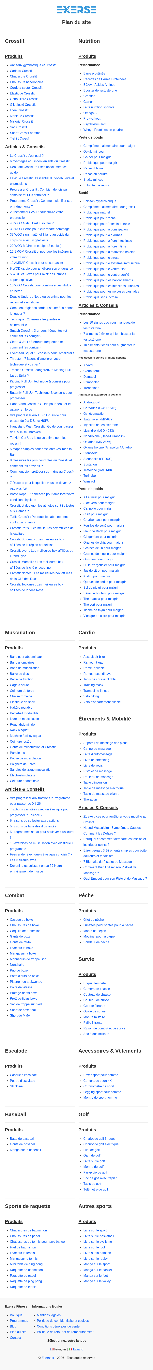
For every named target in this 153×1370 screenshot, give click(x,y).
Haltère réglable (21, 707)
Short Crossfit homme (25, 133)
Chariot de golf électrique (101, 1144)
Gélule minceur (94, 151)
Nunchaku (17, 964)
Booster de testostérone (100, 90)
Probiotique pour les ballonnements (108, 280)
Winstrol (89, 481)
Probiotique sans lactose (101, 297)
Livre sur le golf (94, 1161)
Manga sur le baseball (25, 1150)
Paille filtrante (93, 1022)
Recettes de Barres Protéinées (105, 79)
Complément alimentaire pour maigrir (109, 145)
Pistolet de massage (98, 771)
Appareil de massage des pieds (106, 743)
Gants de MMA (20, 942)
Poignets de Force (23, 764)
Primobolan (91, 382)
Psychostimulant (95, 124)
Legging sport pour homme (102, 1092)
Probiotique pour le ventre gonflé (106, 274)
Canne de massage (97, 748)
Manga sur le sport (97, 1264)
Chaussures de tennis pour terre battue (37, 1241)
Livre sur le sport (95, 1230)
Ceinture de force (22, 690)
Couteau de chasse (97, 994)
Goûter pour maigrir (97, 157)
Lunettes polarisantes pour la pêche (109, 925)
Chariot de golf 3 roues (99, 1138)
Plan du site (18, 1332)
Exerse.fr (48, 1358)
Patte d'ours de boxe (24, 976)
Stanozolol (91, 453)
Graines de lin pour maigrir (102, 548)
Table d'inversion (95, 782)
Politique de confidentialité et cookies (63, 1320)
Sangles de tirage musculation (31, 769)
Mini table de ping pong (26, 1264)
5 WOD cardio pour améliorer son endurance (41, 268)
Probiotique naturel (97, 212)
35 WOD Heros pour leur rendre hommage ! (40, 229)
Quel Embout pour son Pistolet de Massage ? (115, 878)
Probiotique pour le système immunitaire (112, 263)
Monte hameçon (95, 931)
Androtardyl (92, 402)
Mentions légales (49, 1315)
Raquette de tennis (23, 1287)
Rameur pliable (94, 668)
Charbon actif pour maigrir (102, 519)
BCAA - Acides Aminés (99, 84)
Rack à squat (19, 730)
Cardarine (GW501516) (100, 408)
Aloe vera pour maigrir (99, 503)
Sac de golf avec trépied (100, 1178)
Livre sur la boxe (21, 948)
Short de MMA (20, 1015)
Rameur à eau (93, 662)
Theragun (90, 799)
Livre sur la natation (97, 1253)
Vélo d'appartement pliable (102, 702)
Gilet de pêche (94, 919)
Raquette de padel (23, 1275)
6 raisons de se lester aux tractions (34, 820)
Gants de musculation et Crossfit (33, 747)
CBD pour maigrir (96, 514)
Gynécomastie (94, 413)
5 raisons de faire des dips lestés (33, 826)
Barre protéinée (94, 73)
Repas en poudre (96, 174)
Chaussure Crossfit (23, 76)
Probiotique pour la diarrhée (103, 235)
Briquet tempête (95, 983)
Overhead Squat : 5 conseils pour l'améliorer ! (42, 353)
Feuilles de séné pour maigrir (104, 525)
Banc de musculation (24, 668)
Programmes (19, 1320)
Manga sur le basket (98, 1270)
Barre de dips (19, 673)
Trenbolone (91, 388)
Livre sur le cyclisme (98, 1241)
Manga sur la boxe (23, 953)
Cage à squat (19, 685)
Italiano (78, 1349)
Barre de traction (21, 679)
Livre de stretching (96, 760)
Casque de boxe (21, 919)
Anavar (89, 365)
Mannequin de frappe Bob (28, 959)
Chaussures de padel (25, 1236)
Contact (15, 1337)
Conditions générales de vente (58, 1326)
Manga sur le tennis (24, 1258)
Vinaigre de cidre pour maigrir (104, 615)
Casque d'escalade (23, 1075)
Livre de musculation (24, 718)
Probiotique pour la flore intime (105, 246)
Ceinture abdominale (24, 781)
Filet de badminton (23, 1247)
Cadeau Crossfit (21, 71)
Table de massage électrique (104, 788)
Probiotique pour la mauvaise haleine (109, 252)
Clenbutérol (92, 371)
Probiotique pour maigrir (100, 162)
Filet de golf (92, 1150)
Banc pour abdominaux (26, 656)
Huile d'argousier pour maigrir (104, 565)
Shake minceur (94, 179)
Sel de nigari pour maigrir (101, 587)
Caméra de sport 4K (98, 1080)
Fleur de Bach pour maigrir (102, 531)
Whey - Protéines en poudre (103, 129)
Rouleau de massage (98, 777)
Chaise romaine (21, 696)
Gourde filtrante (94, 1005)
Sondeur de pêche (96, 942)
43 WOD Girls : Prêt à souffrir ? (32, 223)
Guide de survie (95, 1011)
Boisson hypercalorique (100, 201)
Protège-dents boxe (24, 993)
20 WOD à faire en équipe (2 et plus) (36, 245)
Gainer (88, 101)
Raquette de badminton (26, 1270)
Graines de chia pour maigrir (103, 542)
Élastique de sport (22, 702)
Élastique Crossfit (22, 93)
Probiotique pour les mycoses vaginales (111, 291)
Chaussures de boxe (24, 925)
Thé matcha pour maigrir (101, 598)
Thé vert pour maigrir (98, 604)
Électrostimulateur (22, 775)
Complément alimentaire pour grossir (109, 207)
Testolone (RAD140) (98, 470)
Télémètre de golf (96, 1189)
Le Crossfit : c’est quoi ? (27, 155)
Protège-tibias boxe (23, 998)
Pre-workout (92, 118)
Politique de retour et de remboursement (65, 1332)
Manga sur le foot (96, 1275)
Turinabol (90, 475)
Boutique (16, 1315)
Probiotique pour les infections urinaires (111, 286)
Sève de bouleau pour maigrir (104, 593)
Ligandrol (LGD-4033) (99, 430)
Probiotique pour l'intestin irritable (107, 224)
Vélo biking (91, 696)
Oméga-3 (90, 113)
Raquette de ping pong (26, 1281)
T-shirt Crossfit (20, 138)
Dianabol (90, 376)
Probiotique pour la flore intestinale (108, 240)
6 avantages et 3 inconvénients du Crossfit (40, 161)
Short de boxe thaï (23, 1010)
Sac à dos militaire (96, 1034)
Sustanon (90, 464)
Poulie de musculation (25, 758)
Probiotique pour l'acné (100, 218)
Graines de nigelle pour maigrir (105, 553)
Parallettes (17, 752)
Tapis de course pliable (100, 679)
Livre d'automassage (98, 754)
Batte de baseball (22, 1138)
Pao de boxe (19, 970)
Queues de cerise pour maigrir (105, 582)
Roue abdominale (22, 724)
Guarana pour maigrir (99, 559)
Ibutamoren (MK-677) (99, 419)
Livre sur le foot (94, 1247)
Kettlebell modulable (24, 713)
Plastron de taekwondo (26, 981)
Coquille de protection (25, 931)
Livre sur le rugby (96, 1258)
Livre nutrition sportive (99, 107)
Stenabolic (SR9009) (98, 459)
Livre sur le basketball (99, 1236)
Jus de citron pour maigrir (101, 570)
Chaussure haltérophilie (26, 82)
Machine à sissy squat (25, 735)
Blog (13, 1326)
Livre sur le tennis (22, 1253)
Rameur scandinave (98, 673)
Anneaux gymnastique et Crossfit (33, 65)
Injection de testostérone (101, 425)
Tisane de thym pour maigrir (103, 610)
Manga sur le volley (97, 1281)
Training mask (93, 685)
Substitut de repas (96, 185)
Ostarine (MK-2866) (97, 442)
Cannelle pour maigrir (99, 508)
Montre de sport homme (100, 1097)
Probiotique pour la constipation (106, 229)
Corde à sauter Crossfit (26, 87)
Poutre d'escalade (22, 1080)
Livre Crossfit (19, 110)
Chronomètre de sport (99, 1086)
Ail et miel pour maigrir (99, 497)
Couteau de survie (96, 1000)
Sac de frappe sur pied (26, 1004)
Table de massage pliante (101, 793)
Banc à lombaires (22, 662)
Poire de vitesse (21, 987)
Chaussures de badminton (28, 1230)
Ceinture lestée (20, 741)
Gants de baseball (23, 1144)
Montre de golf (94, 1166)
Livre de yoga (93, 765)
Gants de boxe (20, 936)
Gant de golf (92, 1155)
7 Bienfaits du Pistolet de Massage (108, 861)
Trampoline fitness (96, 690)
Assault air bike (94, 656)
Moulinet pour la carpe (99, 936)
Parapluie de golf (95, 1172)
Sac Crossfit (18, 127)
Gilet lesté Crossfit (23, 104)
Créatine (89, 96)
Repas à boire (93, 168)
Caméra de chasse (97, 988)
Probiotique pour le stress (101, 257)
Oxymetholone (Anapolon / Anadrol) (108, 447)
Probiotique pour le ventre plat (105, 269)
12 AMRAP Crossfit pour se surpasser (36, 262)
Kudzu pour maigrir (97, 576)
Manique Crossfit (22, 116)
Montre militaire (94, 1017)
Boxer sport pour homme (101, 1075)
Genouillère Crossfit (24, 99)
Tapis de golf (92, 1183)
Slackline (16, 1086)
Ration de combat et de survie (105, 1028)
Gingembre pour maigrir (100, 536)
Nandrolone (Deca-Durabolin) (104, 436)
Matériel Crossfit (21, 121)
